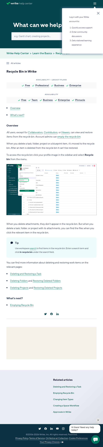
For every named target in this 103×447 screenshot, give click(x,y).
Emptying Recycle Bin (22, 305)
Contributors (50, 132)
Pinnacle (80, 100)
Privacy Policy (21, 438)
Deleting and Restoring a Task (25, 273)
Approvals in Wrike (62, 412)
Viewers (65, 132)
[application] (95, 439)
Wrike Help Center (17, 53)
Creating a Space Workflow (66, 405)
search (33, 248)
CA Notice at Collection (57, 438)
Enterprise (75, 85)
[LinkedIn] (57, 314)
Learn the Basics (42, 53)
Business (59, 85)
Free (27, 85)
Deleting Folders (19, 280)
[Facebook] (51, 314)
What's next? (17, 115)
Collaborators (35, 132)
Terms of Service (37, 438)
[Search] (51, 36)
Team (35, 100)
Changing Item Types (63, 399)
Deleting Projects (19, 287)
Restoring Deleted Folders (47, 280)
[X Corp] (45, 314)
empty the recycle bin (68, 136)
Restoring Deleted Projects (48, 287)
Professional (42, 85)
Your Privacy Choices (50, 442)
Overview (15, 108)
